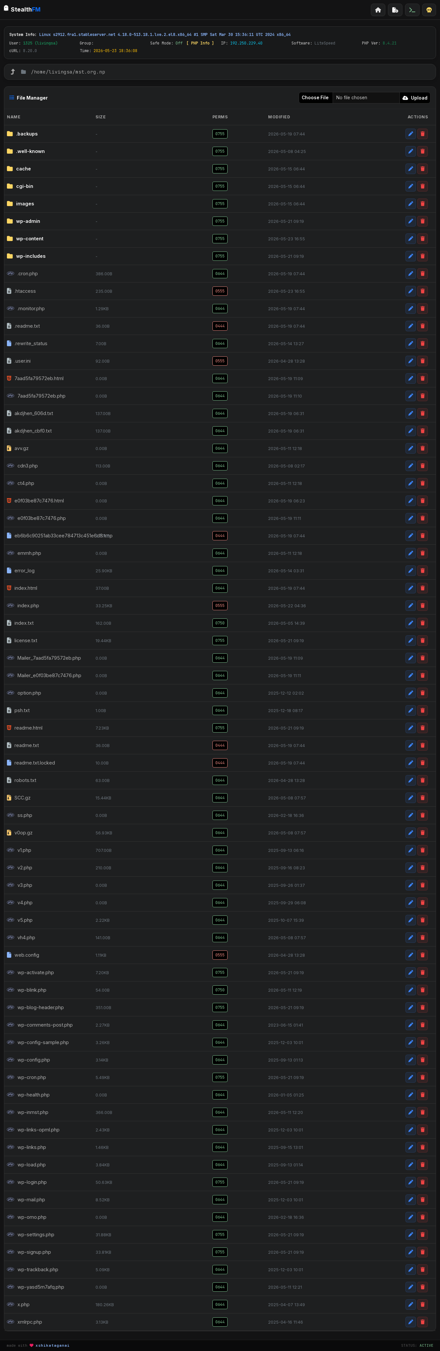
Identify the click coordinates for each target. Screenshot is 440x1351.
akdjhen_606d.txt (30, 413)
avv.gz (18, 448)
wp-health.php (28, 1095)
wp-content (25, 239)
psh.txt (18, 710)
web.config (23, 955)
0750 (220, 623)
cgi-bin (20, 186)
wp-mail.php (26, 1200)
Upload (414, 98)
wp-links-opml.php (33, 1130)
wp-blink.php (26, 990)
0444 (220, 326)
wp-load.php (26, 1165)
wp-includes (26, 256)
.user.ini (19, 361)
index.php (23, 606)
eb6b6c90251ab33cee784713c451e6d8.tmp (46, 536)
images (20, 204)
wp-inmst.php (27, 1112)
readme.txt (23, 745)
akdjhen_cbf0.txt (29, 431)
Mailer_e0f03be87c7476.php (44, 675)
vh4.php (21, 938)
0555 (220, 291)
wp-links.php (26, 1147)
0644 (220, 273)
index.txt (20, 623)
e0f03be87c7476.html (35, 501)
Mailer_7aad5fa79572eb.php (44, 658)
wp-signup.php (29, 1252)
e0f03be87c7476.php (36, 518)
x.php (18, 1304)
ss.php (19, 815)
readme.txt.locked (31, 763)
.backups (22, 134)
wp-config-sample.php (38, 1042)
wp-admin (23, 221)
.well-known (26, 151)
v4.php (20, 903)
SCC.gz (19, 798)
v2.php (19, 868)
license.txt (22, 641)
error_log (21, 571)
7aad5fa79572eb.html (35, 378)
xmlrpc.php (24, 1322)
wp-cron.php (26, 1077)
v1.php (19, 850)
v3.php (19, 885)
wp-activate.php (30, 973)
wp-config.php (28, 1060)
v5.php (20, 920)
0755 (220, 133)
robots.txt (21, 780)
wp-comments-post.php (40, 1025)
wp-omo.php (26, 1217)
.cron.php (22, 274)
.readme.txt (23, 326)
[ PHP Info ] (200, 43)
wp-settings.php (30, 1235)
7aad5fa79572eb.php (36, 396)
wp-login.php (27, 1182)
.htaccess (21, 291)
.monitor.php (26, 309)
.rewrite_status (27, 343)
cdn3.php (22, 466)
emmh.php (24, 553)
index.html (22, 588)
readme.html (24, 728)
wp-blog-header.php (35, 1007)
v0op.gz (20, 833)
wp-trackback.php (32, 1270)
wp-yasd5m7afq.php (35, 1287)
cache (19, 169)
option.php (24, 693)
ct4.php (20, 483)
